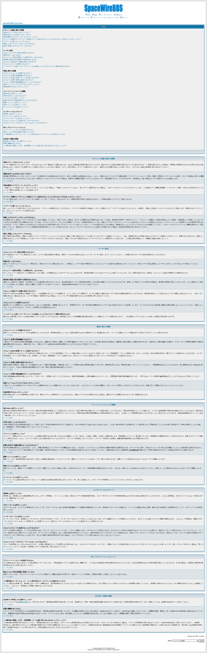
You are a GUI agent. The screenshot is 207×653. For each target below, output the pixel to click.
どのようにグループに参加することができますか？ (21, 121)
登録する (118, 15)
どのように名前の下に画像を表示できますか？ (20, 62)
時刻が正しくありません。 (12, 55)
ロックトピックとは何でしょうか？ (16, 107)
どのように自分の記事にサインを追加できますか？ (21, 78)
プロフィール (83, 17)
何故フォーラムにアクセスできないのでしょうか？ (21, 84)
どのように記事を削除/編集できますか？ (17, 75)
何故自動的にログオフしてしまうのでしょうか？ (20, 37)
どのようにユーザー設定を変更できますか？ (19, 53)
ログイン (124, 17)
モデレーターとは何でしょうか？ (15, 116)
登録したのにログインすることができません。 (20, 44)
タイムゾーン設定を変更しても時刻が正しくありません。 (23, 57)
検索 (94, 15)
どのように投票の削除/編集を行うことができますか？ (22, 82)
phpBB (99, 648)
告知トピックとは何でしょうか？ (15, 105)
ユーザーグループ (105, 15)
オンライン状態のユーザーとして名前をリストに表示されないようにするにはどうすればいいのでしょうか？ (42, 39)
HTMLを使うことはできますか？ (15, 96)
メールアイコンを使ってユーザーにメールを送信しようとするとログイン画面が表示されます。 (37, 66)
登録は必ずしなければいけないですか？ (17, 35)
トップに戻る (8, 169)
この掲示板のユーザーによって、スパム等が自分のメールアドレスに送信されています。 (35, 134)
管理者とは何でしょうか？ (12, 114)
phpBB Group (22, 602)
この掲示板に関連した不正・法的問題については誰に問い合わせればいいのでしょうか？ (35, 146)
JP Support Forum (115, 649)
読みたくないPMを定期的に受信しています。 (19, 132)
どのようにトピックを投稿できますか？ (17, 73)
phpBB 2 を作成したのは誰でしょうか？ (17, 141)
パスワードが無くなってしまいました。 (17, 41)
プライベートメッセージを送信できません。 (19, 130)
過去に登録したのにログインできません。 (18, 46)
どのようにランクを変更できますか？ (16, 64)
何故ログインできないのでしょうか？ (16, 32)
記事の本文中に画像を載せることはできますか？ (20, 100)
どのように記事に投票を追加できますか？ (18, 80)
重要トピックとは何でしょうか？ (15, 102)
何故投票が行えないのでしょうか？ (16, 87)
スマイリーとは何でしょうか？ (14, 98)
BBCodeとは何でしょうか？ (13, 93)
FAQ (88, 15)
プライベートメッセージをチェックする (105, 17)
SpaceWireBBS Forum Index (13, 23)
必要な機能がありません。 (12, 143)
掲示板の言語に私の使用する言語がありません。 (20, 59)
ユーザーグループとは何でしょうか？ (16, 118)
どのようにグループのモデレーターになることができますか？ (25, 123)
